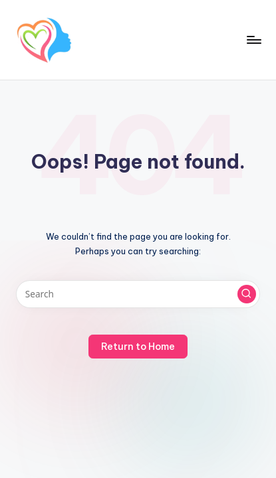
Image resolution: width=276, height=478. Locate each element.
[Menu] (253, 39)
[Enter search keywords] (138, 294)
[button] (246, 294)
